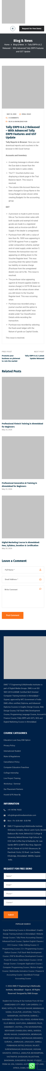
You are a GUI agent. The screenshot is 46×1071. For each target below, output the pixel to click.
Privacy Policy (9, 745)
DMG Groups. (32, 993)
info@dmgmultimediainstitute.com (22, 815)
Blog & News (18, 44)
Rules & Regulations (12, 756)
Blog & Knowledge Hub (18, 121)
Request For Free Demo (31, 28)
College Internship (11, 773)
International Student (12, 751)
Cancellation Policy (12, 762)
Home (6, 44)
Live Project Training (12, 778)
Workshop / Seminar (12, 784)
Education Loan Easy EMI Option (17, 740)
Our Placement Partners (13, 789)
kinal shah (26, 114)
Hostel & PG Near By (12, 795)
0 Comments (14, 118)
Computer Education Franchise (16, 767)
